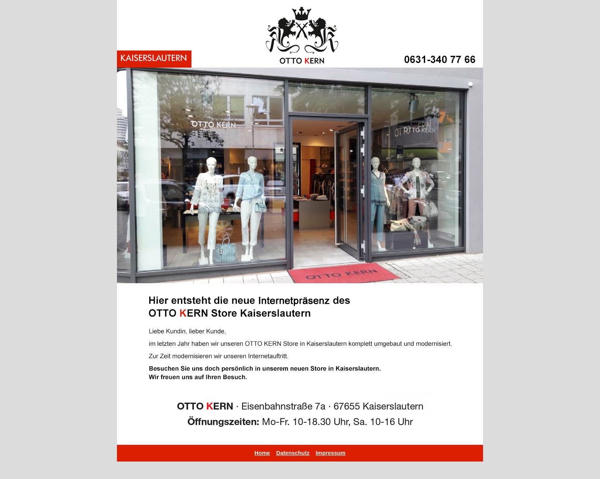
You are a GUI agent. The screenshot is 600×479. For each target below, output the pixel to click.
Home (262, 453)
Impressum (330, 453)
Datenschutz (293, 453)
